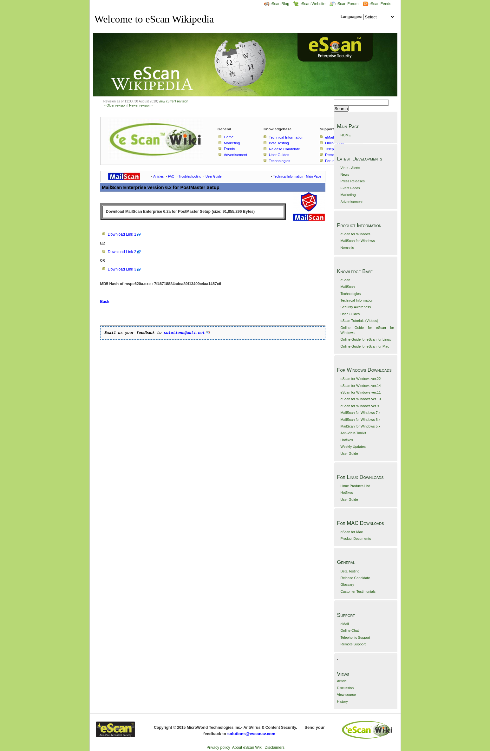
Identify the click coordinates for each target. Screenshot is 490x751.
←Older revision (115, 105)
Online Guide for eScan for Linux (365, 339)
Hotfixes (346, 440)
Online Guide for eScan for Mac (364, 346)
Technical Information (356, 300)
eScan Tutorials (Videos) (359, 321)
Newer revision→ (141, 105)
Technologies (350, 294)
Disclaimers (274, 747)
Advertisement (351, 202)
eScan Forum (344, 4)
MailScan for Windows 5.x (360, 426)
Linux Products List (354, 486)
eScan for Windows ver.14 (360, 386)
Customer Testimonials (357, 591)
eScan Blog (276, 4)
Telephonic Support (355, 637)
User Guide (349, 453)
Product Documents (355, 538)
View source (346, 694)
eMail (344, 624)
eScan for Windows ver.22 (360, 379)
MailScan (347, 287)
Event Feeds (350, 188)
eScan (345, 280)
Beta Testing (349, 571)
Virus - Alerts (350, 168)
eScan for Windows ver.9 (359, 406)
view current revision (173, 101)
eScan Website (309, 4)
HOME (345, 135)
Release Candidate (355, 578)
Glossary (347, 584)
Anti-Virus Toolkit (353, 433)
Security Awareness (355, 307)
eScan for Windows (355, 234)
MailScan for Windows (357, 241)
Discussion (345, 688)
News (344, 174)
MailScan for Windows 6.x (360, 419)
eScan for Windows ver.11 (360, 392)
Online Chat (349, 630)
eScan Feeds (380, 4)
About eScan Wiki (247, 747)
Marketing (348, 195)
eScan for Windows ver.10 (360, 399)
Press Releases (352, 181)
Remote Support (353, 644)
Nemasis (347, 248)
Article (342, 681)
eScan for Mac (351, 532)
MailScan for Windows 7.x (360, 413)
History (342, 701)
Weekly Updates (352, 446)
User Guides (350, 314)
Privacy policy (218, 747)
